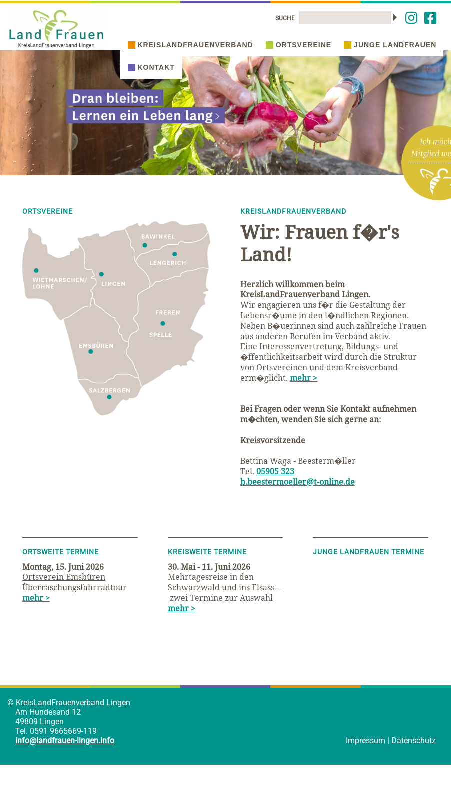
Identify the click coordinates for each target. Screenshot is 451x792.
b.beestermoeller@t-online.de (297, 482)
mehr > (304, 378)
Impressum (366, 741)
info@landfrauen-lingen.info (65, 741)
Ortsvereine (299, 45)
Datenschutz (414, 741)
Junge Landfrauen (390, 45)
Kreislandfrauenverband (191, 45)
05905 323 (275, 471)
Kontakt (151, 68)
